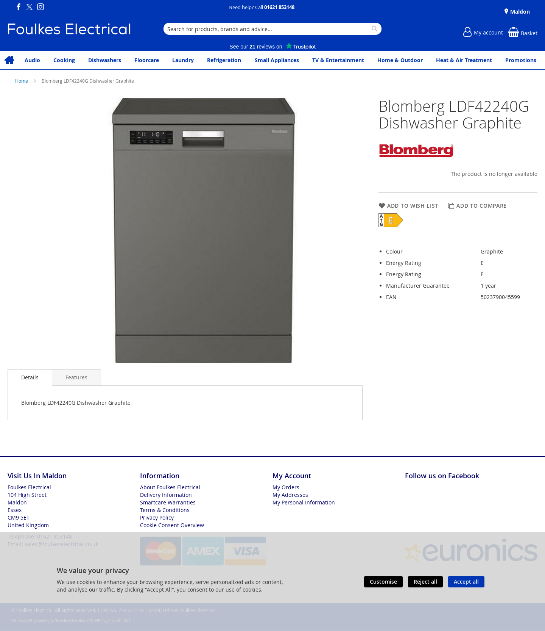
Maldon (519, 11)
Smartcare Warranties (168, 502)
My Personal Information (303, 502)
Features (76, 377)
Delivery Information (166, 494)
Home (22, 81)
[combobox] (273, 29)
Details (30, 377)
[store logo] (69, 28)
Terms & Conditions (165, 510)
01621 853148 (279, 7)
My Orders (285, 487)
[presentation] (30, 377)
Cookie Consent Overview (172, 525)
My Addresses (290, 494)
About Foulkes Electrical (170, 487)
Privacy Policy (157, 517)
